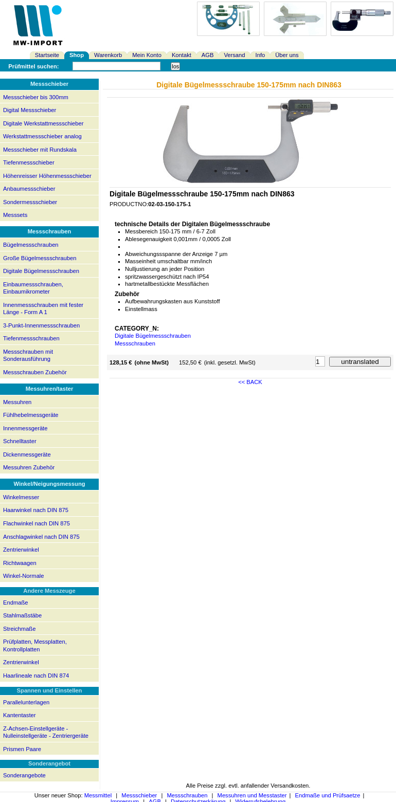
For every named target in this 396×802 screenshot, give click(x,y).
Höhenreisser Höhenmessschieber (47, 176)
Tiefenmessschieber (29, 162)
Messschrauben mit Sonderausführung (28, 355)
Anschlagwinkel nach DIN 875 (41, 537)
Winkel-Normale (23, 576)
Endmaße (15, 602)
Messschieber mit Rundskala (40, 150)
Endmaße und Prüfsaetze (328, 795)
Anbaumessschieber (29, 189)
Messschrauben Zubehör (35, 372)
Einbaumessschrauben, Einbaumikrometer (33, 288)
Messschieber (139, 795)
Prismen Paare (22, 749)
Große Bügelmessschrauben (39, 258)
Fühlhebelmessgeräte (31, 415)
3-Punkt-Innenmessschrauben (41, 325)
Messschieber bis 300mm (35, 97)
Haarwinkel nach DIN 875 (35, 510)
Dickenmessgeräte (27, 454)
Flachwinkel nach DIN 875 (36, 523)
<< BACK (250, 382)
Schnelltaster (20, 441)
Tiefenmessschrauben (31, 338)
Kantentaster (19, 715)
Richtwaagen (20, 563)
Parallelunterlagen (26, 702)
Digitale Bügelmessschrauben (41, 271)
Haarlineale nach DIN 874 (36, 675)
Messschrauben (135, 343)
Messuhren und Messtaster (252, 795)
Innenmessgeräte (25, 428)
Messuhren (17, 402)
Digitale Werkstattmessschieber (43, 123)
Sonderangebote (24, 775)
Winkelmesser (21, 497)
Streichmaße (19, 629)
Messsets (15, 215)
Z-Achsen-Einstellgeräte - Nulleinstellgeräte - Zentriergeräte (45, 732)
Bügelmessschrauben (31, 245)
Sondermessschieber (30, 202)
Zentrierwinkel (21, 549)
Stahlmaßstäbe (22, 615)
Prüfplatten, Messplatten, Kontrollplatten (35, 645)
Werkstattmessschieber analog (42, 136)
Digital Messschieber (29, 110)
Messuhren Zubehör (29, 467)
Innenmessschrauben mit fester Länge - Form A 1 (43, 309)
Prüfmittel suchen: (33, 66)
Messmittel (98, 795)
